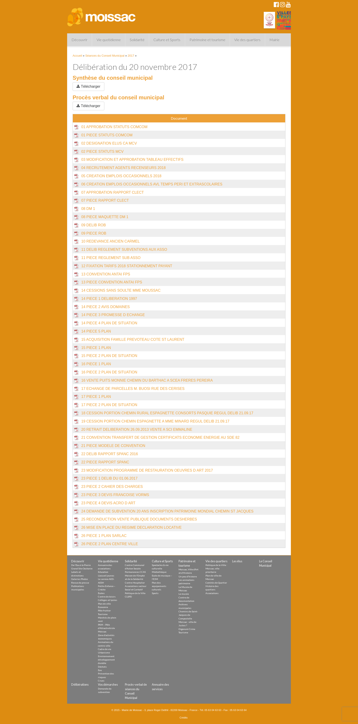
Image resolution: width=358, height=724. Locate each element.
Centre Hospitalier (135, 582)
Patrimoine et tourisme (207, 39)
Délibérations (80, 684)
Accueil (77, 55)
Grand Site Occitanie (81, 568)
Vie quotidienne (109, 39)
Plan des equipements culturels (159, 586)
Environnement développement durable (106, 660)
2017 (131, 55)
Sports (155, 593)
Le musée (184, 593)
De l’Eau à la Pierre (81, 565)
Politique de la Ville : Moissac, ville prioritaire (216, 568)
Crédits (184, 717)
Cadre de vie (104, 649)
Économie (103, 607)
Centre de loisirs (107, 596)
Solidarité (137, 39)
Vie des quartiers (247, 39)
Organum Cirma (187, 629)
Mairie (274, 39)
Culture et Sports (166, 39)
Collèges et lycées (107, 600)
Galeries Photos (79, 579)
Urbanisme (104, 652)
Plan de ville (104, 603)
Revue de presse (80, 582)
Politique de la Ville (135, 593)
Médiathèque (159, 572)
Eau (100, 670)
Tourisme (103, 614)
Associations (211, 593)
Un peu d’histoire (188, 576)
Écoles (101, 593)
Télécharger (88, 86)
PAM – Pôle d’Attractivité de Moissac (106, 628)
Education (103, 572)
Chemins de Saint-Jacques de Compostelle (188, 615)
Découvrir (79, 39)
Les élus (237, 561)
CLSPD (128, 596)
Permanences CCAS (135, 572)
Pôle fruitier (104, 610)
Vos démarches (108, 684)
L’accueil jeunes (106, 575)
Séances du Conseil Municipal (104, 55)
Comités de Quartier (216, 582)
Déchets (102, 666)
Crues (101, 680)
